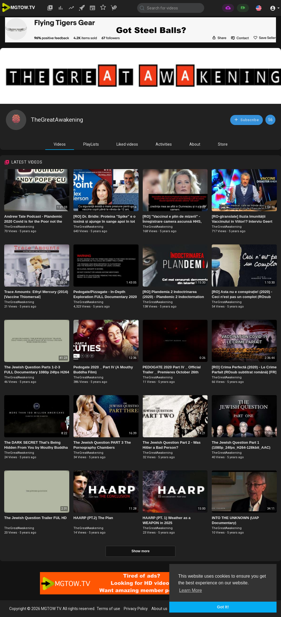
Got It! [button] (223, 607)
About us (159, 608)
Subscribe (246, 119)
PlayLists (91, 144)
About (194, 144)
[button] (259, 8)
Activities (164, 144)
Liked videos (127, 144)
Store (223, 144)
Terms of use (108, 608)
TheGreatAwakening (57, 119)
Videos (60, 144)
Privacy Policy (136, 608)
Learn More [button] (190, 590)
